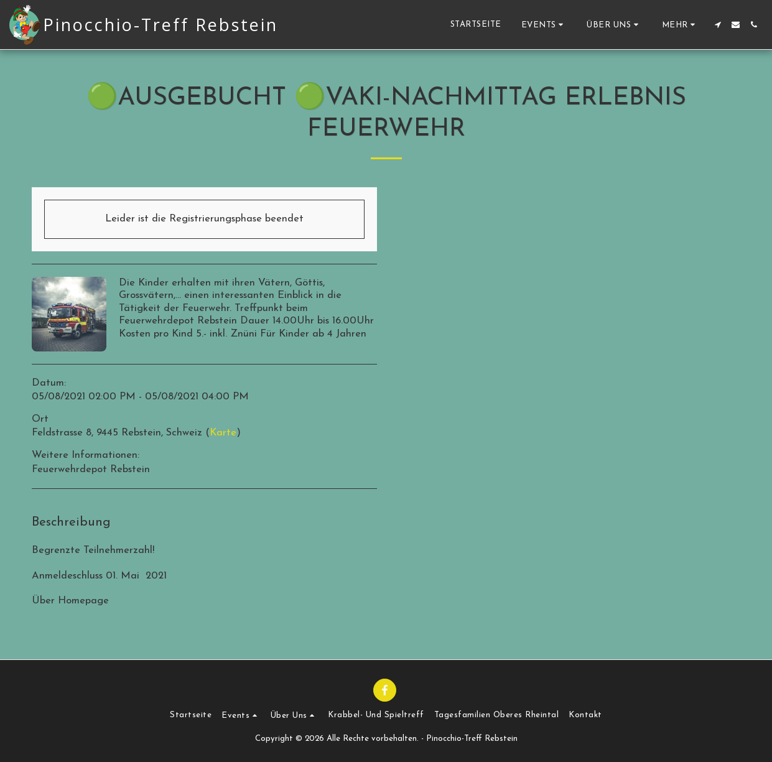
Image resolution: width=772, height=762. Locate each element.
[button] (544, 24)
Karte (223, 433)
